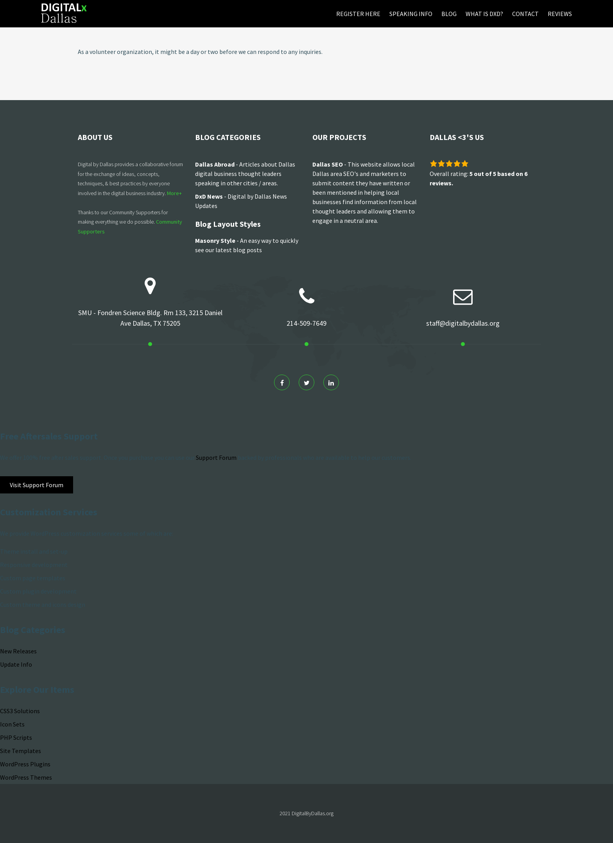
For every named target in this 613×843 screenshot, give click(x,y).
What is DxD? (484, 14)
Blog (449, 14)
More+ (174, 193)
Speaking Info (410, 14)
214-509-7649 (306, 323)
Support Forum (216, 457)
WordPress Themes (26, 777)
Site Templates (20, 751)
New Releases (18, 651)
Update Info (16, 664)
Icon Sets (12, 724)
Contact (525, 14)
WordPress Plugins (25, 764)
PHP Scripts (16, 737)
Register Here (358, 14)
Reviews (560, 14)
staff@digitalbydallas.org (463, 323)
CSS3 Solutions (20, 711)
